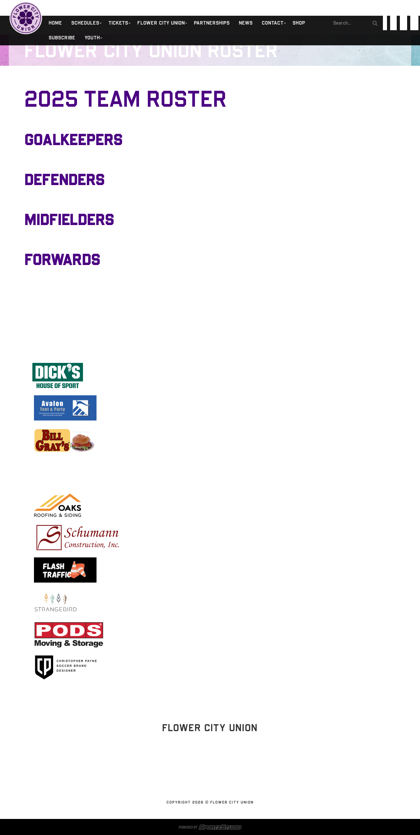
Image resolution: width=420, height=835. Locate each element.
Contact (273, 23)
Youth (92, 38)
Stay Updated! (210, 761)
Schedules (85, 23)
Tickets (118, 23)
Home (55, 23)
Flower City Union (161, 23)
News (246, 23)
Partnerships (212, 23)
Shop (299, 23)
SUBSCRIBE (62, 38)
